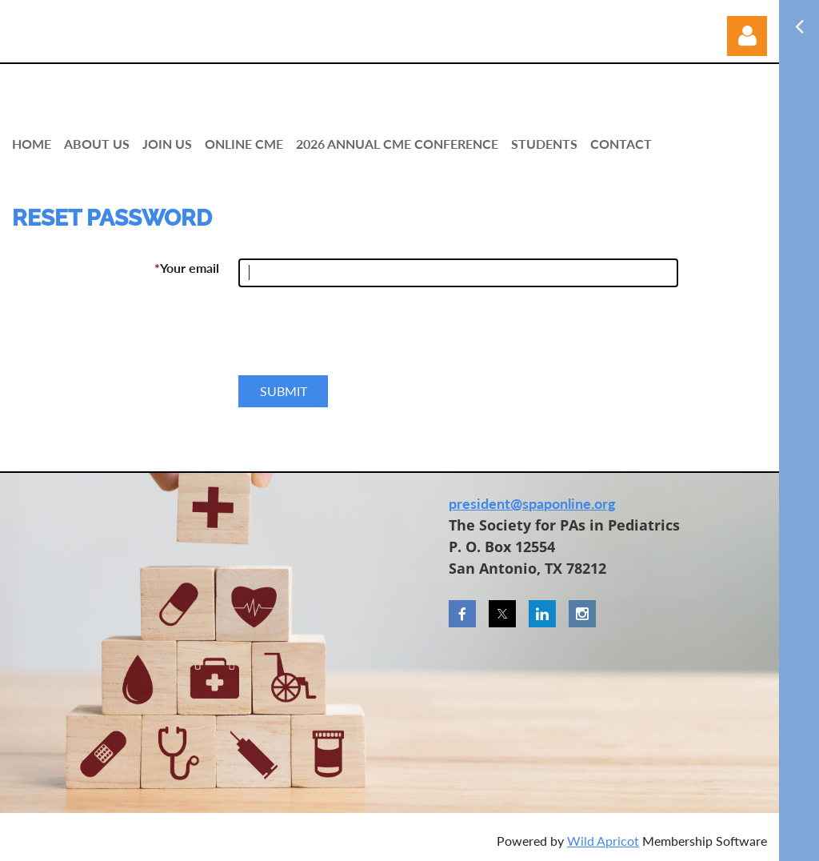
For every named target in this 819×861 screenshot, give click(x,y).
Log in (747, 36)
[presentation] (359, 337)
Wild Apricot (603, 840)
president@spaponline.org (532, 503)
